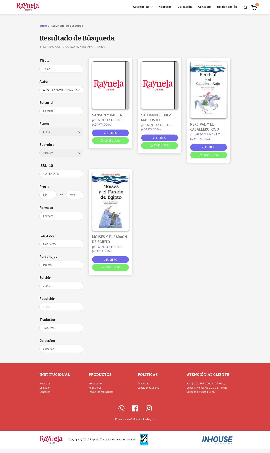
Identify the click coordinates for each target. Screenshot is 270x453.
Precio (44, 186)
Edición (45, 277)
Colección (47, 340)
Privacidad (143, 383)
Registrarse (95, 387)
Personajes (48, 256)
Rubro (44, 123)
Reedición (47, 298)
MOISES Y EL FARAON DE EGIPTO (109, 239)
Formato (46, 207)
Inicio (43, 26)
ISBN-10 (46, 165)
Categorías (141, 6)
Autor (44, 81)
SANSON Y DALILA (107, 114)
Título (44, 60)
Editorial (46, 102)
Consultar (110, 140)
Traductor (47, 319)
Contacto (204, 6)
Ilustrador (47, 235)
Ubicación (185, 6)
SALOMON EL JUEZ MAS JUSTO (156, 117)
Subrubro (47, 144)
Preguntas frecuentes (101, 391)
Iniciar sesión (227, 6)
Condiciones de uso (148, 387)
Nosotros (165, 6)
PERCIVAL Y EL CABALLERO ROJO (204, 127)
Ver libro (110, 133)
